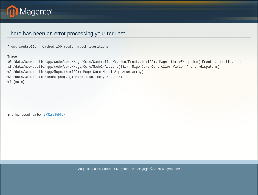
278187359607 (54, 114)
